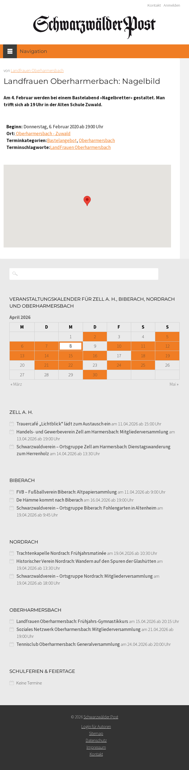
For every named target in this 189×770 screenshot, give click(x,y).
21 (46, 365)
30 (95, 375)
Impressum (96, 747)
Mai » (174, 384)
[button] (87, 201)
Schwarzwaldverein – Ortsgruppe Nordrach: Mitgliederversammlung (84, 576)
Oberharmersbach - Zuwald (43, 133)
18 (143, 356)
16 (95, 356)
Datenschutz (96, 740)
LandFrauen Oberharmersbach (80, 147)
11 (143, 346)
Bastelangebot (62, 140)
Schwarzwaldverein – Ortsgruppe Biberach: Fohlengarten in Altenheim (86, 508)
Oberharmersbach (97, 140)
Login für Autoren (96, 726)
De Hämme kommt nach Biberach (49, 500)
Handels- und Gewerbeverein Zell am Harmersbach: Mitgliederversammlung (92, 432)
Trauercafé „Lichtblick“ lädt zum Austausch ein (63, 424)
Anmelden (172, 5)
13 (22, 356)
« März (16, 384)
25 (143, 365)
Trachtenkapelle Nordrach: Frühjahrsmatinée (61, 553)
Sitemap (96, 733)
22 (70, 365)
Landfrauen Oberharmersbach (37, 70)
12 (167, 346)
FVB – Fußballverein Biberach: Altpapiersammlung (66, 492)
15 (70, 356)
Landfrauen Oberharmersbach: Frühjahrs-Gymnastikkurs (72, 621)
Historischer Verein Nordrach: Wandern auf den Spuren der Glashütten (86, 561)
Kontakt (154, 5)
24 (119, 365)
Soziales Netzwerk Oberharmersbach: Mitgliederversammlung (78, 629)
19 (167, 356)
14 (46, 356)
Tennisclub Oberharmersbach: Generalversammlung (68, 644)
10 (119, 346)
